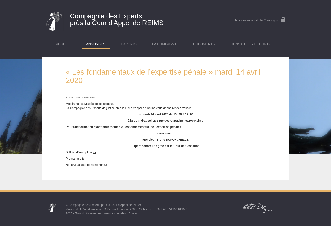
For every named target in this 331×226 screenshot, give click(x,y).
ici (94, 152)
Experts (129, 44)
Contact (134, 213)
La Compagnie (165, 44)
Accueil (63, 44)
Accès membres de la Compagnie (260, 20)
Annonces (95, 44)
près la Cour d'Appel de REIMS (124, 19)
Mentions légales (115, 213)
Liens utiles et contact (252, 44)
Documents (204, 44)
